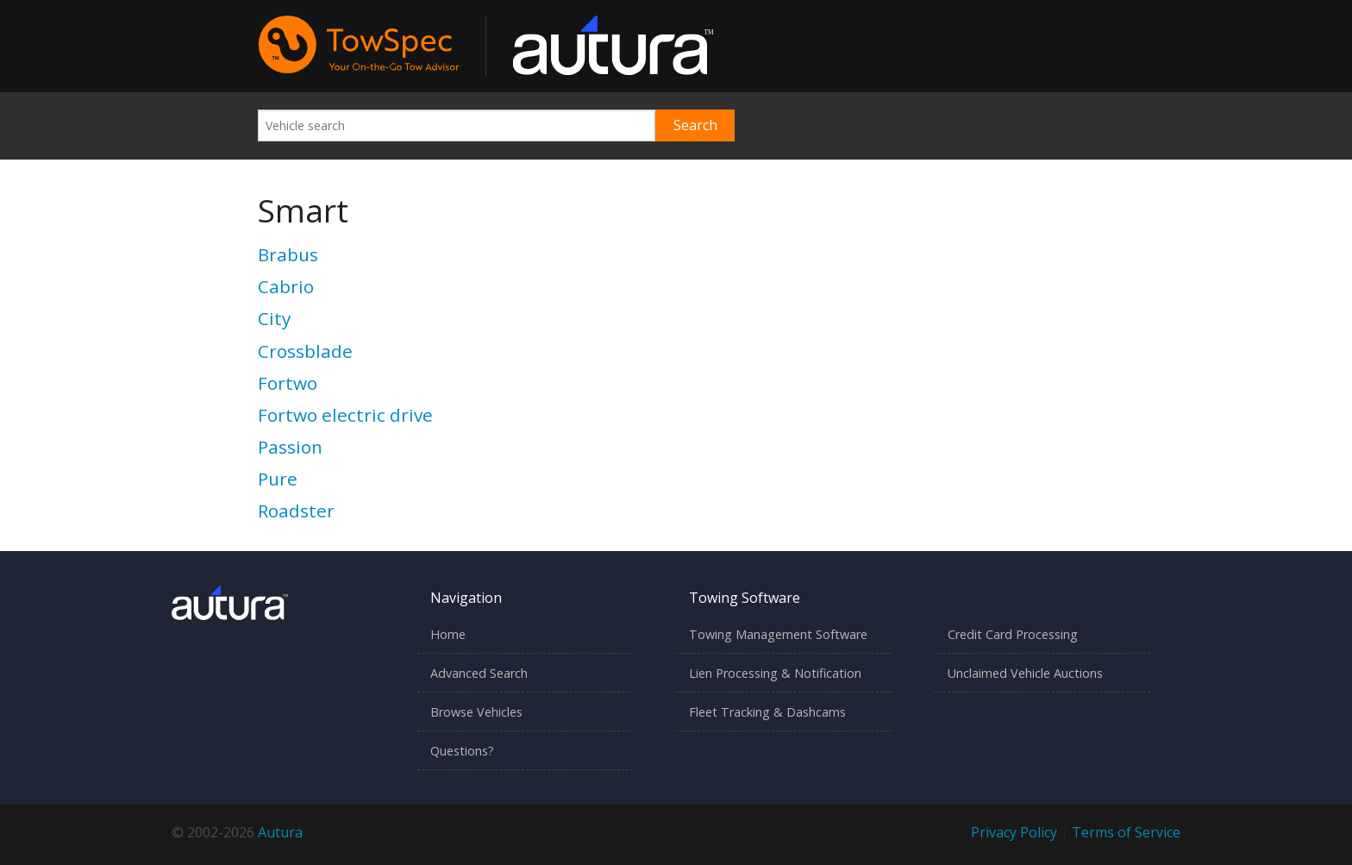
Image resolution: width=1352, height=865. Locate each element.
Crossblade (305, 351)
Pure (277, 479)
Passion (290, 447)
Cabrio (286, 286)
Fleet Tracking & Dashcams (767, 712)
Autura (280, 832)
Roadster (296, 510)
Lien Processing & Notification (775, 673)
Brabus (288, 254)
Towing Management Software (778, 634)
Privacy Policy (1014, 832)
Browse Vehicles (476, 712)
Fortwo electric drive (345, 415)
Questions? (462, 751)
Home (448, 634)
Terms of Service (1126, 832)
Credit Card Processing (1013, 634)
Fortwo (287, 383)
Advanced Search (479, 673)
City (274, 318)
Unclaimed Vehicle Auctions (1025, 673)
